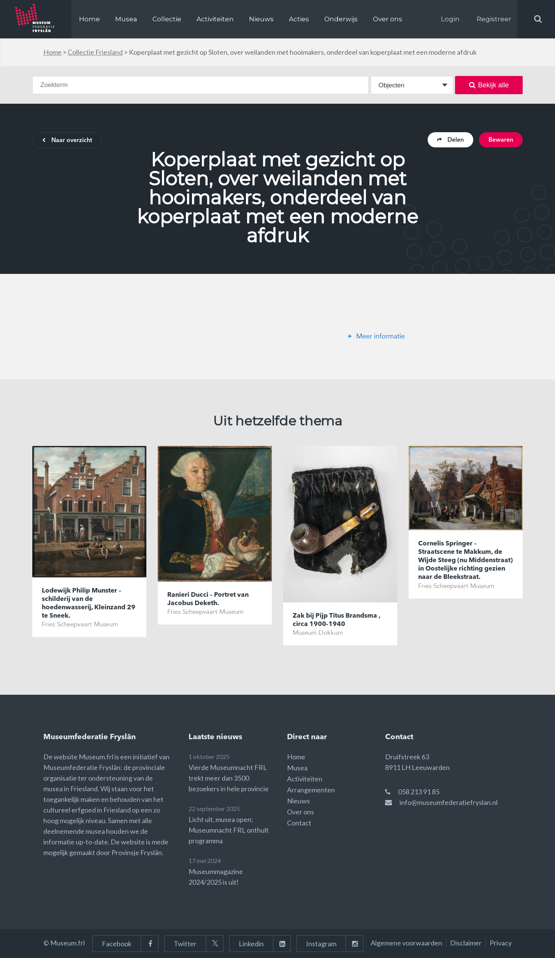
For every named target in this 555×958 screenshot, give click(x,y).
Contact (299, 823)
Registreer (494, 19)
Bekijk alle (489, 85)
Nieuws (261, 19)
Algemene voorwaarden (406, 943)
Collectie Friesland (95, 52)
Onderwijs (341, 19)
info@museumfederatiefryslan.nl (449, 802)
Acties (299, 19)
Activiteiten (215, 19)
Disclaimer (466, 943)
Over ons (387, 19)
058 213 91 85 (418, 791)
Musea (126, 19)
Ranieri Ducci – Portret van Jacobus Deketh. (208, 599)
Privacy (501, 943)
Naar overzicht (67, 141)
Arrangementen (311, 790)
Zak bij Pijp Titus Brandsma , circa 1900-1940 (336, 620)
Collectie (166, 19)
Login (450, 19)
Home (89, 19)
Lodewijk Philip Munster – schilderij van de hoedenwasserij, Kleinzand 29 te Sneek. (88, 603)
